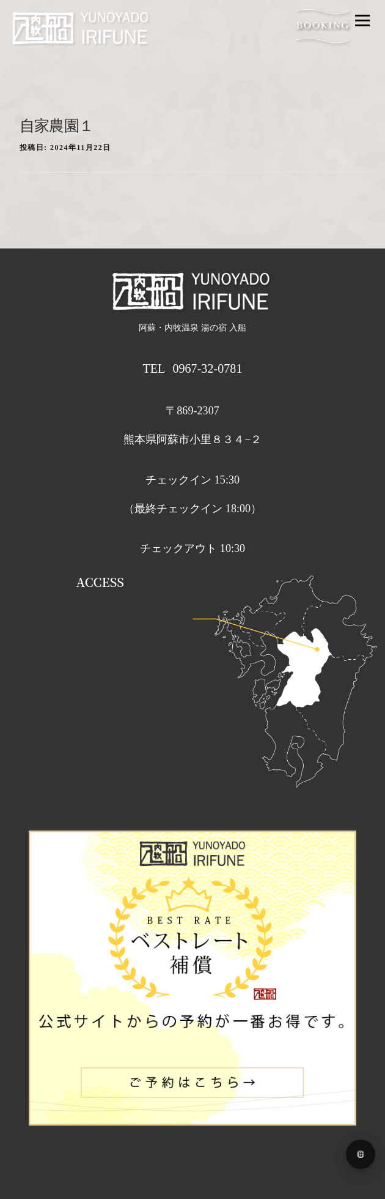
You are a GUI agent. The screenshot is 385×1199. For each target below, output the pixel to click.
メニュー (362, 20)
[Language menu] (360, 1154)
